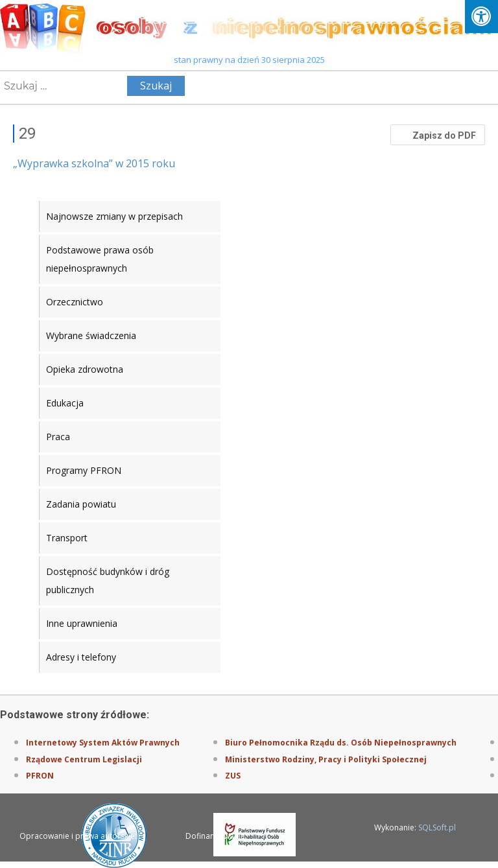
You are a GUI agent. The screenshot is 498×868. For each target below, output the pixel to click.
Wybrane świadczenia (91, 335)
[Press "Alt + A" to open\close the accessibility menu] (481, 16)
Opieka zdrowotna (84, 369)
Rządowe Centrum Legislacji (84, 759)
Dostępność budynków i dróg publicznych (107, 580)
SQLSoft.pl (437, 827)
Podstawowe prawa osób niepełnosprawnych (100, 259)
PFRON (40, 775)
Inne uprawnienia (81, 623)
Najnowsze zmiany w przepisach (114, 216)
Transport (67, 538)
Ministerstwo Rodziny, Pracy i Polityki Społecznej (326, 759)
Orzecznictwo (74, 302)
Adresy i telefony (81, 657)
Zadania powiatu (81, 504)
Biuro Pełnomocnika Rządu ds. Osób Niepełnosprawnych (340, 742)
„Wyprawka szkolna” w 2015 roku (94, 163)
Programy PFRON (83, 470)
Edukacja (65, 403)
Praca (58, 436)
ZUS (233, 775)
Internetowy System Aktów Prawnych (103, 742)
